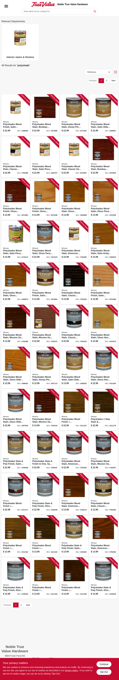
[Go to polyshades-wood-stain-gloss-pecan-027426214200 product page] (103, 199)
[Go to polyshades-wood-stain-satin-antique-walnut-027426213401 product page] (103, 241)
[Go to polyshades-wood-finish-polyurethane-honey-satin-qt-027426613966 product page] (74, 409)
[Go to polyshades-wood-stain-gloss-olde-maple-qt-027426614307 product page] (15, 409)
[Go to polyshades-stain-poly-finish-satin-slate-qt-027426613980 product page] (15, 452)
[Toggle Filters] (115, 72)
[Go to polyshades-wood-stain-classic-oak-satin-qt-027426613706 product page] (74, 157)
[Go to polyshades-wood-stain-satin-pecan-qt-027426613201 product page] (45, 157)
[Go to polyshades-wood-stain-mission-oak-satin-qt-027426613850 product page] (45, 325)
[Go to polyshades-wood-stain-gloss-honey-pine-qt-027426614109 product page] (103, 367)
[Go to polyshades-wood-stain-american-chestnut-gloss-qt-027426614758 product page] (74, 452)
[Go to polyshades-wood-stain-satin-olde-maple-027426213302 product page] (74, 367)
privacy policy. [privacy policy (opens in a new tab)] (71, 670)
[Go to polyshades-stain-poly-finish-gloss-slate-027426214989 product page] (103, 578)
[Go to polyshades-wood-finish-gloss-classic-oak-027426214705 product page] (45, 199)
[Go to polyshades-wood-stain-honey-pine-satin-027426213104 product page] (45, 367)
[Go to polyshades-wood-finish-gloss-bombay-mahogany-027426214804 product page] (15, 199)
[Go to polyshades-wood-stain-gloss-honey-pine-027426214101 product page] (103, 325)
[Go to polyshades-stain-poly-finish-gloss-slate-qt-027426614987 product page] (45, 494)
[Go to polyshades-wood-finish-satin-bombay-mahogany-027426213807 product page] (45, 283)
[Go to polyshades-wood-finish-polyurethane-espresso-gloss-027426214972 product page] (74, 578)
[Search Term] (59, 11)
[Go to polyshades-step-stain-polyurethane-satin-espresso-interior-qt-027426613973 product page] (103, 409)
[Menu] (6, 6)
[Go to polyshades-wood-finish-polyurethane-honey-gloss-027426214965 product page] (45, 578)
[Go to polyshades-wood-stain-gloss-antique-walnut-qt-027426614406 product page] (15, 283)
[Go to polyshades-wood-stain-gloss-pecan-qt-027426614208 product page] (45, 241)
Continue (104, 664)
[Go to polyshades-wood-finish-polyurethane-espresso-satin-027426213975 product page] (45, 536)
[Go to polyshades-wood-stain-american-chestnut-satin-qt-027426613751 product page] (74, 241)
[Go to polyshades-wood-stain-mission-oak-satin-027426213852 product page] (15, 325)
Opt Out (104, 672)
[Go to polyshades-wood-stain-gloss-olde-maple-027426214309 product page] (15, 367)
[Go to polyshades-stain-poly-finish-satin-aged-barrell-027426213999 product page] (74, 536)
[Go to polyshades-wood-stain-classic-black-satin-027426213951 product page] (103, 494)
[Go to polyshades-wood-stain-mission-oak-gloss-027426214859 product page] (45, 409)
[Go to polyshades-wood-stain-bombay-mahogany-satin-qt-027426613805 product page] (45, 115)
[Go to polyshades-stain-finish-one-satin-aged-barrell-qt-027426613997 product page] (45, 452)
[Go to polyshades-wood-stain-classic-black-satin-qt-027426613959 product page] (15, 157)
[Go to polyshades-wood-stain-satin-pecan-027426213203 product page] (15, 241)
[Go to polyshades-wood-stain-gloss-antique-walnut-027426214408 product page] (74, 199)
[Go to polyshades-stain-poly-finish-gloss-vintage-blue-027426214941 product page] (15, 578)
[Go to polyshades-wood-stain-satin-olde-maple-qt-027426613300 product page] (103, 115)
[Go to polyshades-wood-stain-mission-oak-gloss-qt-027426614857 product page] (103, 452)
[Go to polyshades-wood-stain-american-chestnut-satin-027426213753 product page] (74, 494)
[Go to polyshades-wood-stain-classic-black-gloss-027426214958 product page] (74, 283)
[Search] (95, 11)
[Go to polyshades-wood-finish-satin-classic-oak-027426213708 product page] (103, 283)
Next (113, 80)
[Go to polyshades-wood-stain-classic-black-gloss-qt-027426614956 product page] (74, 325)
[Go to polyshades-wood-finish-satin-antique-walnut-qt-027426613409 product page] (15, 115)
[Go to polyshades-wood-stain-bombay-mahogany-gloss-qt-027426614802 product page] (103, 157)
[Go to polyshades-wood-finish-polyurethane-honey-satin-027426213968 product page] (15, 536)
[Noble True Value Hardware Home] (43, 4)
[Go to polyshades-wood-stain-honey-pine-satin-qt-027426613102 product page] (74, 115)
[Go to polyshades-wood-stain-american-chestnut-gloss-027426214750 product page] (103, 536)
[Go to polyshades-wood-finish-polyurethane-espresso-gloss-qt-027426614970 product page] (15, 494)
